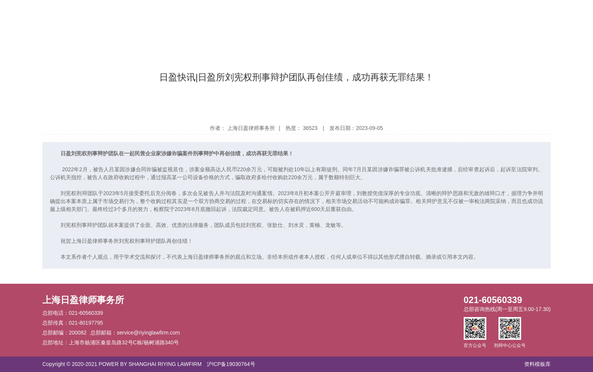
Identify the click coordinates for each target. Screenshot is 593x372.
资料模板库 (537, 364)
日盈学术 (449, 14)
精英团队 (292, 14)
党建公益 (371, 14)
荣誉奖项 (253, 14)
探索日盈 (410, 14)
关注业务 (331, 14)
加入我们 (489, 14)
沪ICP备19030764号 (231, 364)
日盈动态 (213, 14)
